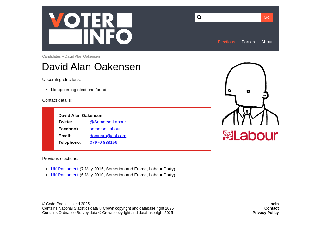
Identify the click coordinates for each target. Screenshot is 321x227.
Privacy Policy (266, 213)
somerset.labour (105, 128)
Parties (248, 41)
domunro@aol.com (108, 135)
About (267, 41)
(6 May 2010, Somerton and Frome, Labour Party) (113, 174)
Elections (226, 41)
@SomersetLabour (108, 121)
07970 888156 (103, 142)
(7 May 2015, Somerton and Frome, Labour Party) (113, 168)
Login (273, 204)
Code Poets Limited (63, 204)
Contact (271, 208)
